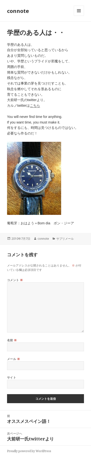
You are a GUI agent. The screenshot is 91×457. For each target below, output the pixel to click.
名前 (12, 340)
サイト (11, 377)
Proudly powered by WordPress (29, 451)
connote (18, 10)
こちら (35, 105)
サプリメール (65, 239)
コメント (15, 280)
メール (13, 359)
